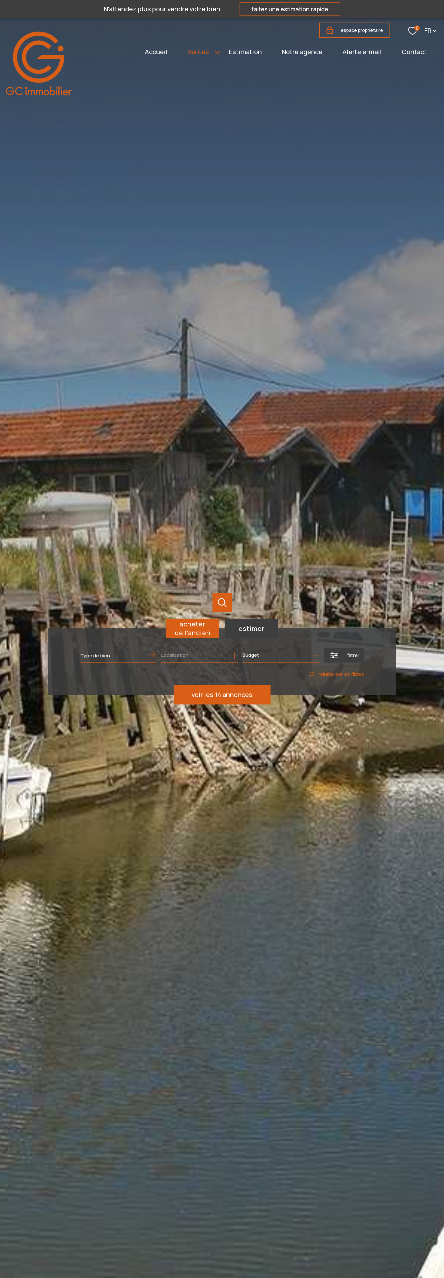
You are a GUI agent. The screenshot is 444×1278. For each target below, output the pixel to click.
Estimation (245, 51)
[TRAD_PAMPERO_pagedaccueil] (39, 93)
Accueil (156, 51)
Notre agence (302, 51)
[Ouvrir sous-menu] (217, 52)
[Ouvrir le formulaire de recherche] (344, 655)
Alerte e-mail (362, 51)
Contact (414, 51)
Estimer (251, 628)
